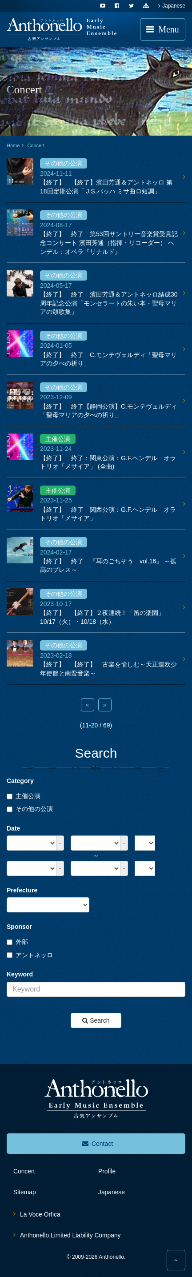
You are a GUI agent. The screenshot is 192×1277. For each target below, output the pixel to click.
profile (107, 1171)
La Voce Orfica (40, 1214)
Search (95, 1020)
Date (13, 828)
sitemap (24, 1192)
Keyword (20, 974)
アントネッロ (30, 955)
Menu (162, 29)
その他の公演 (30, 808)
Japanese (171, 6)
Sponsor (19, 926)
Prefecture (22, 890)
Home (13, 145)
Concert (35, 145)
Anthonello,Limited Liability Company (70, 1235)
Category (20, 780)
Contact (97, 1143)
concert (24, 1171)
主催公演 (23, 795)
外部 (17, 941)
